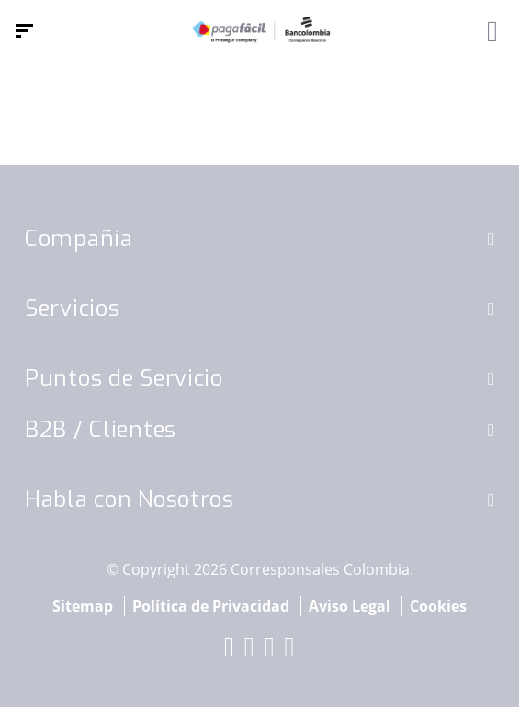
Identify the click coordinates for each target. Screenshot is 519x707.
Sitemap (82, 606)
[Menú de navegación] (24, 31)
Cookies (438, 606)
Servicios (72, 308)
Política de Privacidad (210, 606)
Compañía (79, 238)
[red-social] (229, 651)
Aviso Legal (349, 606)
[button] (491, 239)
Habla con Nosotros (129, 499)
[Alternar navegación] (486, 31)
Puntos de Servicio (124, 378)
